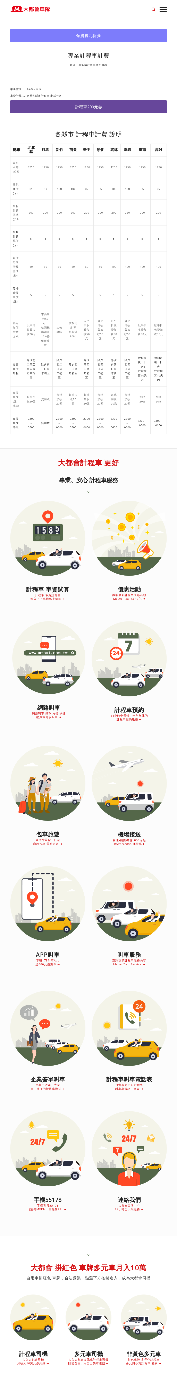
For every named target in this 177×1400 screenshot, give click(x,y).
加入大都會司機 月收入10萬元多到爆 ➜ (33, 1361)
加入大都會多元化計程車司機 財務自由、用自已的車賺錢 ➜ (88, 1361)
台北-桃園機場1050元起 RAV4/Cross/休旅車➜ (129, 842)
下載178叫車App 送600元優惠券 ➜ (47, 962)
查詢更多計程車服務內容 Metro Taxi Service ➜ (129, 962)
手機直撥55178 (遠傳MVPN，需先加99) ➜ (47, 1207)
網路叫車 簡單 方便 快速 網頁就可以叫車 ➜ (49, 715)
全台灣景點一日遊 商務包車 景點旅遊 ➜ (47, 842)
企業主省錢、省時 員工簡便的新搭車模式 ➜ (48, 1087)
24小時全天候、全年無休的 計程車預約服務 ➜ (129, 717)
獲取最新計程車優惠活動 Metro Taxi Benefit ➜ (129, 597)
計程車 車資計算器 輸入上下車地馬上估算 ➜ (48, 597)
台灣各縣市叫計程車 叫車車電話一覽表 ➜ (129, 1087)
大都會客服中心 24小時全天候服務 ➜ (129, 1207)
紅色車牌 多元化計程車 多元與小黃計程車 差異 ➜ (143, 1361)
